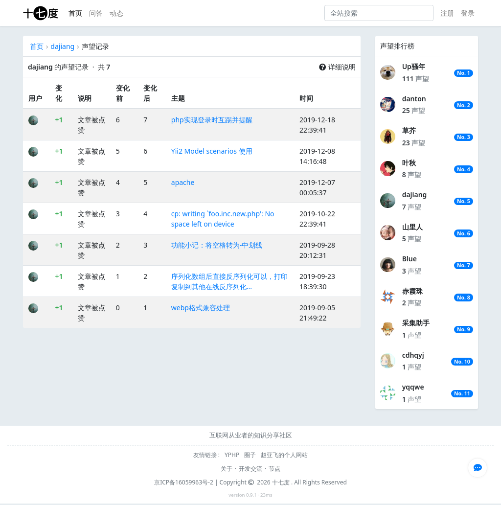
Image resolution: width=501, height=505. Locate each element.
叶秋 (409, 162)
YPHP (233, 455)
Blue (409, 258)
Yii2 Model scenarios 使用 (211, 151)
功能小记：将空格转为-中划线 (217, 245)
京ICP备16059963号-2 (183, 482)
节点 (274, 468)
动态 (116, 13)
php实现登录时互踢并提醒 (211, 119)
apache (183, 182)
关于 (226, 468)
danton (414, 98)
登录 (468, 13)
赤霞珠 (412, 291)
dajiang (62, 46)
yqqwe (413, 386)
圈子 (250, 455)
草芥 (409, 130)
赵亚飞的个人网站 (284, 455)
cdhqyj (413, 355)
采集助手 (416, 322)
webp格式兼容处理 (200, 307)
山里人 (412, 226)
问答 (96, 13)
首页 (75, 13)
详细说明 (337, 66)
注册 (447, 13)
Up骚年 (413, 66)
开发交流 (250, 468)
